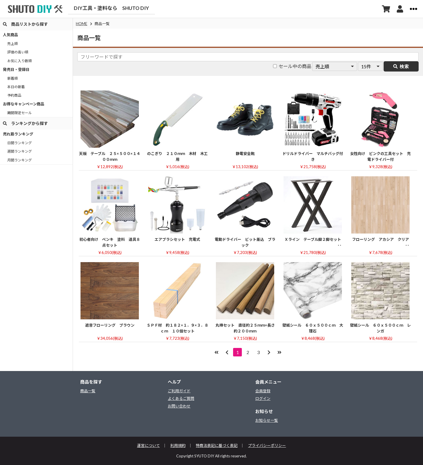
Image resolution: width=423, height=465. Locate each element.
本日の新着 (16, 87)
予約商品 (14, 95)
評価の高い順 (17, 52)
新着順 (12, 78)
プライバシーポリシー (267, 445)
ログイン (262, 398)
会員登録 (262, 391)
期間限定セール (19, 113)
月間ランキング (19, 160)
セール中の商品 (292, 66)
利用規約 (178, 445)
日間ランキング (19, 143)
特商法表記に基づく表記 (217, 445)
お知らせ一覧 (266, 420)
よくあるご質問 (181, 398)
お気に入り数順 (19, 61)
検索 (401, 66)
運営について (148, 445)
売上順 (12, 43)
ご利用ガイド (179, 391)
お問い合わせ (179, 406)
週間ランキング (19, 151)
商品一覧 (87, 391)
